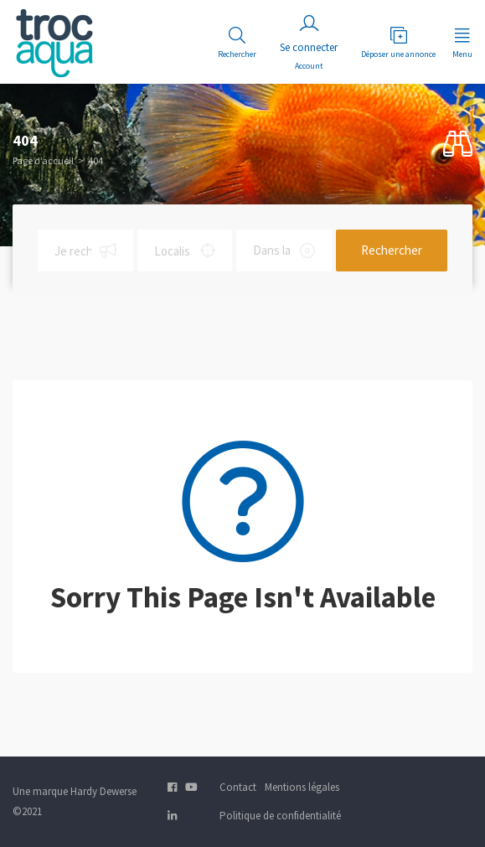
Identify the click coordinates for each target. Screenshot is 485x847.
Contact (237, 787)
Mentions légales (302, 787)
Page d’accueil (43, 160)
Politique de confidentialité (280, 815)
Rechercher (391, 250)
